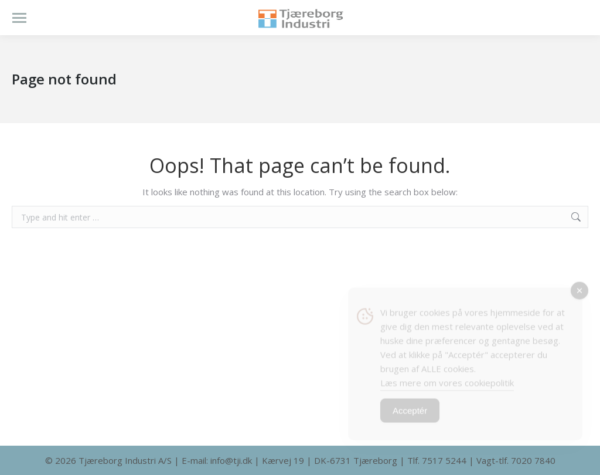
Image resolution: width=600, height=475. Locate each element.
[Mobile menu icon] (19, 18)
